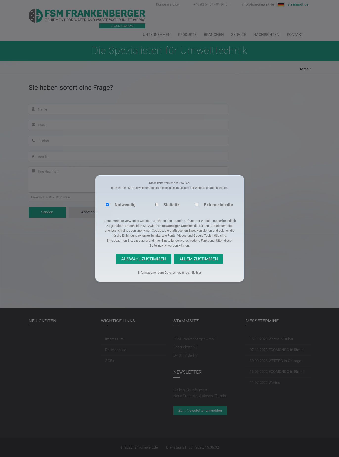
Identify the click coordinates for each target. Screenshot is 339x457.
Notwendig (125, 204)
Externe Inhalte (218, 204)
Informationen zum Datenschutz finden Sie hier (169, 272)
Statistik (171, 204)
